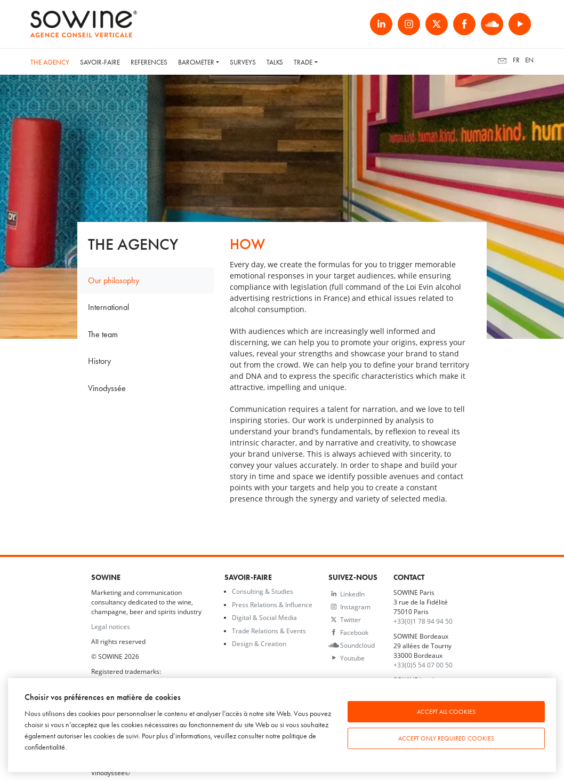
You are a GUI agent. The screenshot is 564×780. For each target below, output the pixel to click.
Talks (275, 62)
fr (516, 60)
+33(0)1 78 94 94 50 (423, 621)
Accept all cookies (446, 711)
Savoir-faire (100, 62)
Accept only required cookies (446, 738)
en (529, 60)
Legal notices (110, 626)
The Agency (49, 62)
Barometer (196, 62)
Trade (303, 62)
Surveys (243, 62)
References (149, 62)
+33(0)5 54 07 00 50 (423, 664)
